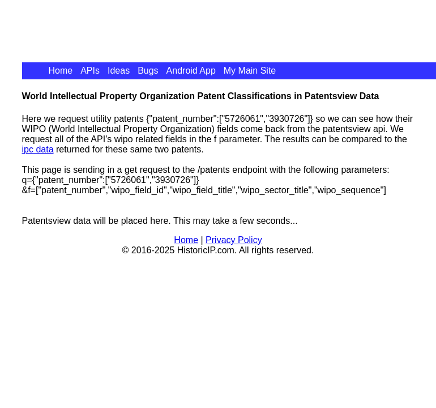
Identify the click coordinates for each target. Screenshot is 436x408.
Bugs (148, 70)
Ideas (119, 70)
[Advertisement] (228, 25)
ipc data (38, 149)
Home (61, 70)
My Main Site (250, 70)
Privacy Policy (234, 240)
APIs (90, 70)
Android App (191, 70)
